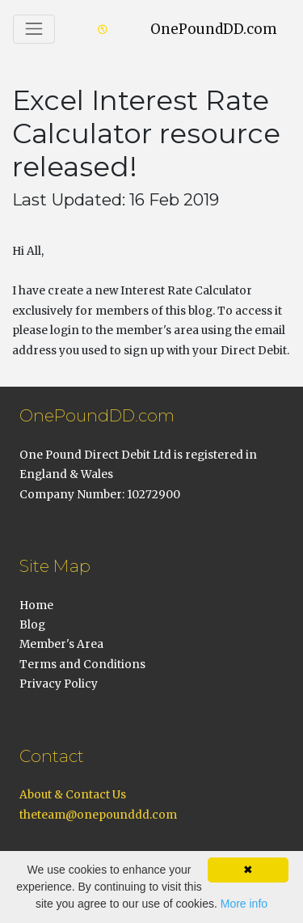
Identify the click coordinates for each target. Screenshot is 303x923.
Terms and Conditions (82, 664)
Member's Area (61, 644)
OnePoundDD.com (213, 29)
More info (244, 903)
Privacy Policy (58, 684)
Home (36, 605)
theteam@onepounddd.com (98, 815)
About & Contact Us (72, 795)
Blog (32, 625)
